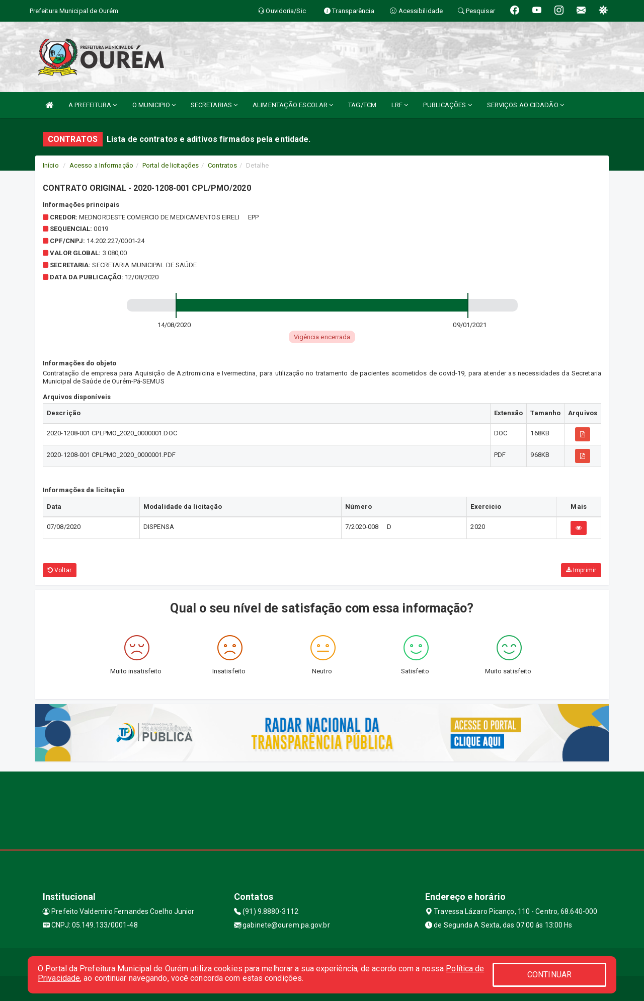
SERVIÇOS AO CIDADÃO (525, 105)
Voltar (59, 570)
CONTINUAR (549, 974)
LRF (400, 105)
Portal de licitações (170, 165)
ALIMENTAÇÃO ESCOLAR (293, 105)
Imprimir (581, 570)
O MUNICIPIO (154, 105)
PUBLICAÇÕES (447, 105)
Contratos (222, 165)
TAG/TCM (362, 105)
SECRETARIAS (214, 105)
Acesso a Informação (101, 165)
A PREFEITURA (92, 105)
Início (51, 165)
